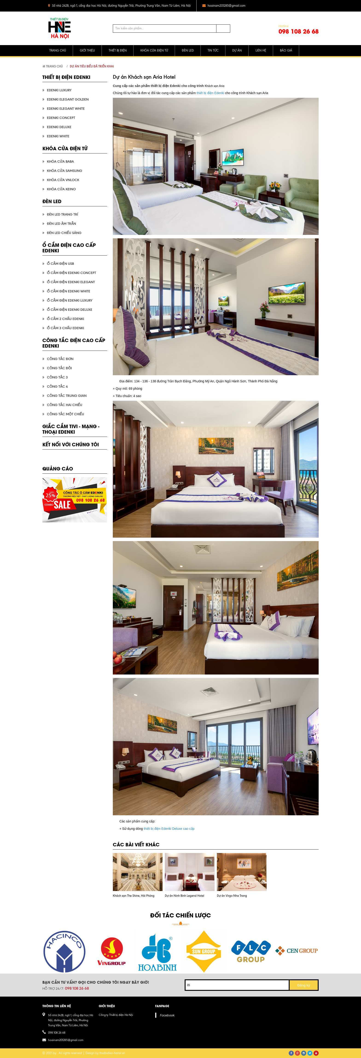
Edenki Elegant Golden (68, 99)
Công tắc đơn (60, 359)
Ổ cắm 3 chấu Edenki (65, 328)
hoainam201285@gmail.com (226, 5)
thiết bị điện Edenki (210, 93)
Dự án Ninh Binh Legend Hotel (184, 895)
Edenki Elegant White (66, 109)
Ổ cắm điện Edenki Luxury (69, 300)
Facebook (167, 1015)
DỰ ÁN (237, 50)
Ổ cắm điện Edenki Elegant (71, 282)
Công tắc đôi (59, 368)
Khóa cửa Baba (60, 161)
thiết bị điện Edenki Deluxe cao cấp (169, 828)
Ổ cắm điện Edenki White (68, 291)
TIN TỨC (213, 50)
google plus (305, 6)
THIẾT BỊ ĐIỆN (118, 50)
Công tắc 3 (57, 377)
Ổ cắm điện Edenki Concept (71, 273)
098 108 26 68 (299, 31)
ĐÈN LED (188, 50)
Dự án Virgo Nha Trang (232, 895)
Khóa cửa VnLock (63, 180)
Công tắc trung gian (67, 396)
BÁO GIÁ (286, 50)
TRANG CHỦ (57, 50)
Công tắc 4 (57, 386)
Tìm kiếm (223, 28)
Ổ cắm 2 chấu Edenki (65, 319)
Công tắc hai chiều (64, 405)
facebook (287, 6)
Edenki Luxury (59, 90)
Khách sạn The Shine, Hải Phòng (133, 895)
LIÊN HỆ (261, 50)
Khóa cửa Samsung (64, 171)
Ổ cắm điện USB (60, 264)
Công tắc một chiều (65, 414)
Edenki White (58, 136)
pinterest (315, 6)
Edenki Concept (61, 118)
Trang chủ (52, 66)
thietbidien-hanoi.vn (112, 1053)
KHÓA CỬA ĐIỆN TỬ (154, 50)
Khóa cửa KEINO (61, 189)
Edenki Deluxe (59, 127)
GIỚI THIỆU (87, 50)
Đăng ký (303, 985)
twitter (296, 6)
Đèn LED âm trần (61, 224)
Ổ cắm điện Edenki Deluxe (69, 310)
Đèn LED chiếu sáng (64, 233)
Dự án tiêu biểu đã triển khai (92, 66)
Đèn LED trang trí (62, 214)
